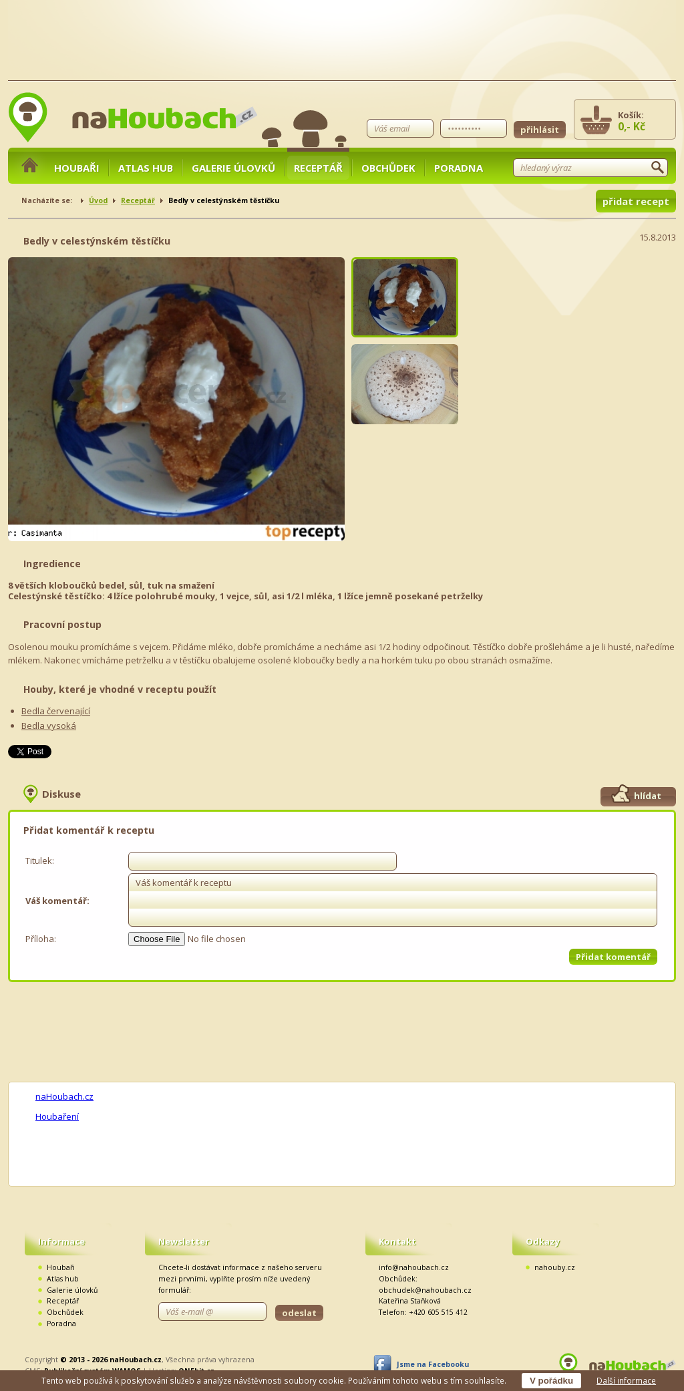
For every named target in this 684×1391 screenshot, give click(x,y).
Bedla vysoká (48, 726)
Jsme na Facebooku (433, 1364)
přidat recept (636, 201)
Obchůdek (388, 167)
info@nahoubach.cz (414, 1267)
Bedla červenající (55, 711)
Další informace (626, 1380)
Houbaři (77, 167)
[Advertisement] (576, 340)
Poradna (458, 167)
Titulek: (39, 861)
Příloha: (40, 939)
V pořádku (551, 1381)
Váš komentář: (57, 901)
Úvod (98, 200)
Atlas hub (145, 167)
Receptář (318, 167)
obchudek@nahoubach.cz (425, 1290)
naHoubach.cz (64, 1096)
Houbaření (57, 1116)
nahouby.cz (554, 1267)
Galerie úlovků (233, 167)
